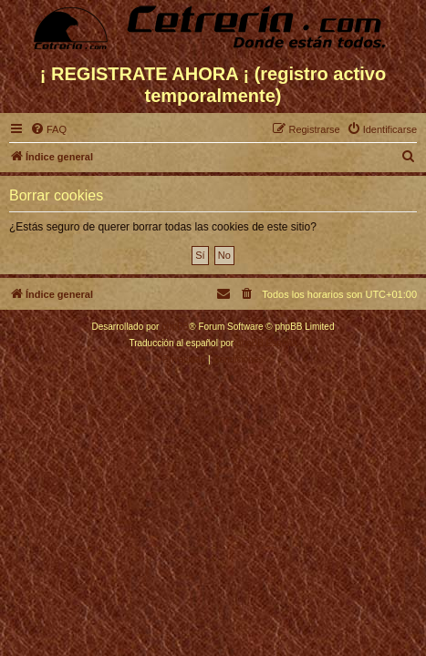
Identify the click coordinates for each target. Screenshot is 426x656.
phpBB (175, 327)
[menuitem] (48, 129)
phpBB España (266, 343)
